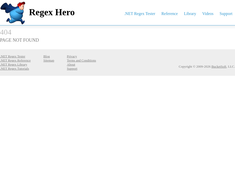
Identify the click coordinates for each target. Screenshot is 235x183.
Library (190, 13)
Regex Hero (52, 12)
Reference (169, 13)
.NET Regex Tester (139, 13)
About (71, 64)
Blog (46, 56)
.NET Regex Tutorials (14, 68)
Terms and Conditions (81, 60)
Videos (207, 13)
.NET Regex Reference (15, 60)
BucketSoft (218, 66)
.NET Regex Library (13, 64)
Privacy (72, 56)
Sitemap (48, 60)
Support (226, 13)
